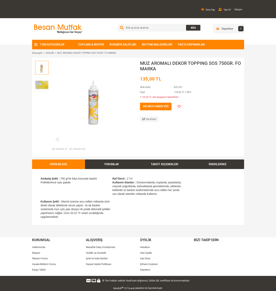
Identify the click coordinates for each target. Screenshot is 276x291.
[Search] (159, 28)
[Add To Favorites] (179, 106)
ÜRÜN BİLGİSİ (58, 164)
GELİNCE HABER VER (156, 106)
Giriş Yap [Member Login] (208, 9)
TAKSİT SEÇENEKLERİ (164, 164)
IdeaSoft (118, 288)
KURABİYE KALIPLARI (123, 44)
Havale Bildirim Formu (44, 264)
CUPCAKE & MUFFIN (91, 44)
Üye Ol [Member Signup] (225, 9)
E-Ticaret (130, 288)
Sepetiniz (145, 269)
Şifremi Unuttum (149, 264)
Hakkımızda (38, 247)
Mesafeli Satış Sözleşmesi (100, 247)
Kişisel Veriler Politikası (98, 264)
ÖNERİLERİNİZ (218, 164)
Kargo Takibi (39, 269)
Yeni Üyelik (146, 252)
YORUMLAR (111, 164)
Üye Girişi (145, 258)
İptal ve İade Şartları (97, 258)
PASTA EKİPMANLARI (191, 44)
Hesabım (145, 247)
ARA (192, 27)
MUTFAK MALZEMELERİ (157, 44)
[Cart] (228, 28)
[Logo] (57, 29)
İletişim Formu (40, 258)
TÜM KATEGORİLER (52, 44)
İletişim (238, 9)
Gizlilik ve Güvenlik (96, 252)
